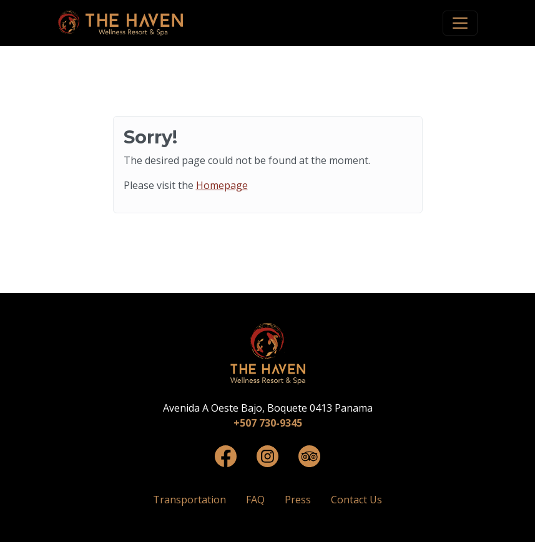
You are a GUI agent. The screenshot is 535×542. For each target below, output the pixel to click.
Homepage (222, 185)
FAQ (255, 499)
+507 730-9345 (267, 423)
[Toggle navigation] (460, 23)
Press (298, 499)
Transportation (189, 499)
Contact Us (356, 499)
